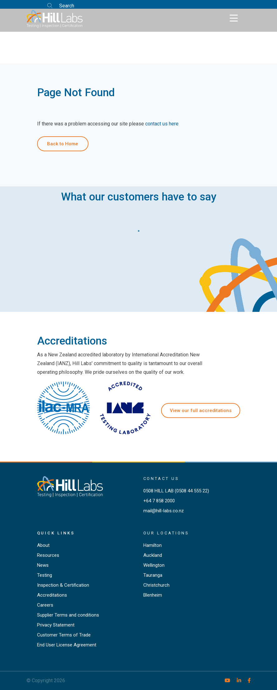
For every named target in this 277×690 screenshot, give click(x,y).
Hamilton (152, 545)
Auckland (152, 555)
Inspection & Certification (63, 585)
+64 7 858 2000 (159, 501)
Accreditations (52, 595)
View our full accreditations (201, 410)
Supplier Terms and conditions (68, 615)
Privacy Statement (55, 625)
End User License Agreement (66, 645)
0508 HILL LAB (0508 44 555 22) (176, 491)
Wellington (154, 565)
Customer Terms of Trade (64, 635)
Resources (48, 555)
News (43, 565)
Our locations (166, 533)
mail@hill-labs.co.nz (163, 511)
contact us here (162, 124)
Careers (45, 605)
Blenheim (152, 595)
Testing (44, 575)
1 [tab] (138, 229)
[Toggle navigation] (233, 18)
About (43, 545)
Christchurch (156, 585)
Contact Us (161, 478)
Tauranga (152, 575)
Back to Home (62, 144)
